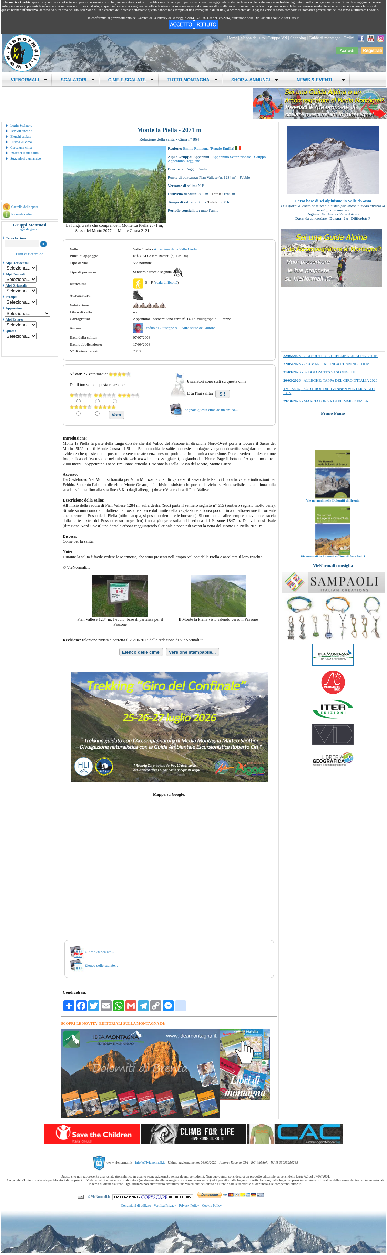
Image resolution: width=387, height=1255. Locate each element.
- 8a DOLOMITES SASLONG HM (319, 372)
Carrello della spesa (25, 207)
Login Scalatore (21, 125)
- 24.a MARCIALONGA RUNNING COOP (326, 364)
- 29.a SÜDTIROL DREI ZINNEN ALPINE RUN (330, 356)
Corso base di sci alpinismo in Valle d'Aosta (333, 201)
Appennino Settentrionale (231, 157)
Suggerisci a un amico (25, 158)
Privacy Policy (189, 1205)
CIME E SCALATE (131, 79)
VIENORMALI (29, 79)
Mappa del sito (252, 37)
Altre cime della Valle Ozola (175, 249)
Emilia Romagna (195, 148)
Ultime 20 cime (21, 142)
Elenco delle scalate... (101, 965)
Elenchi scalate (20, 136)
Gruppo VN (277, 37)
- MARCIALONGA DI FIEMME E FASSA (325, 401)
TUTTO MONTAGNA (192, 79)
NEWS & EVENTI (318, 79)
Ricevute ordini (22, 214)
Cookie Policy (212, 1205)
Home (232, 37)
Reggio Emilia (222, 148)
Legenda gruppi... (30, 229)
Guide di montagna (324, 37)
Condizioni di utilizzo (136, 1205)
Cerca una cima (21, 147)
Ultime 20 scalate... (99, 952)
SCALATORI (77, 79)
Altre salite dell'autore (198, 328)
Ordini (349, 37)
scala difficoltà (166, 282)
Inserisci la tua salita (24, 153)
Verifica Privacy (165, 1205)
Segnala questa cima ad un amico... (211, 410)
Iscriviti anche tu (21, 131)
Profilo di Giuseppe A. (162, 328)
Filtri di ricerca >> (29, 254)
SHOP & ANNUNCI (254, 79)
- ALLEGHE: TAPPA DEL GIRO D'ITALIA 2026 (330, 380)
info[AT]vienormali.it (150, 1162)
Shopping (298, 37)
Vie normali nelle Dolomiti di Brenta (332, 508)
